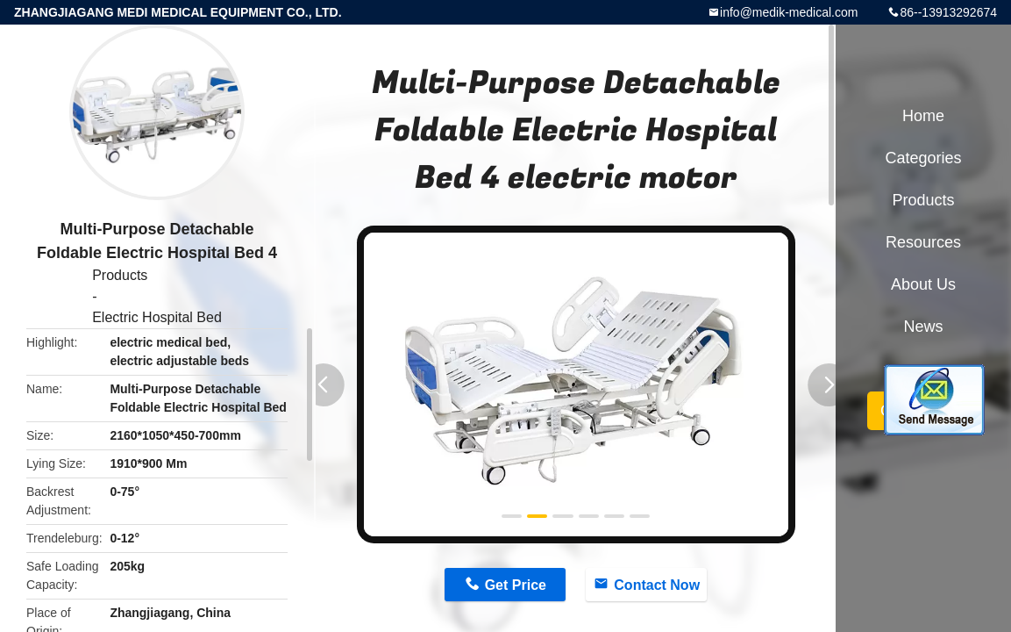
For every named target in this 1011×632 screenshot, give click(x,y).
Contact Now (657, 585)
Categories (923, 158)
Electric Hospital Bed (157, 317)
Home (923, 116)
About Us (923, 284)
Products (119, 275)
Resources (923, 242)
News (923, 326)
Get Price (515, 585)
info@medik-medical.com (789, 12)
